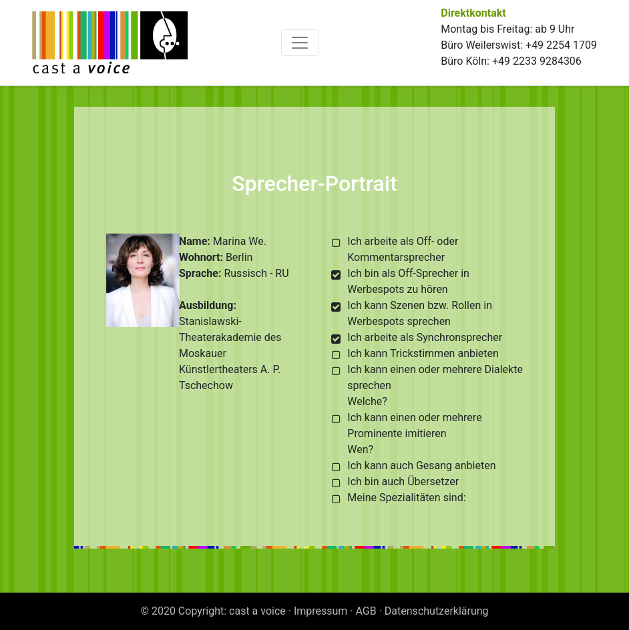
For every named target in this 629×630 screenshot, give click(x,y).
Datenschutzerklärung (437, 611)
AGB (366, 611)
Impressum (321, 611)
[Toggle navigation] (300, 42)
